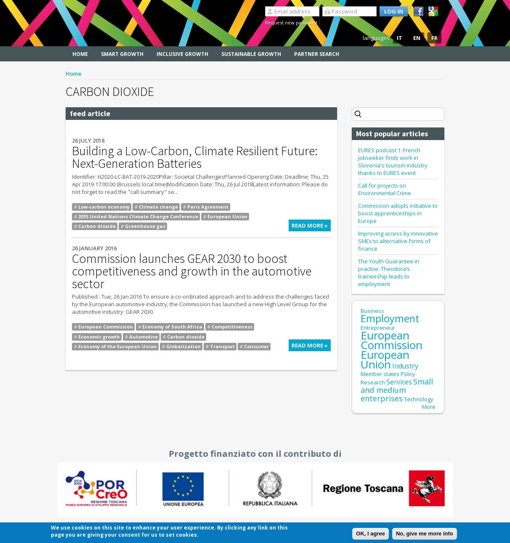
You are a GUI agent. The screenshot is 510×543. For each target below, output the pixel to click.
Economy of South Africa (172, 326)
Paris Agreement (207, 207)
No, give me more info (424, 534)
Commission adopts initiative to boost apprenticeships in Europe (398, 213)
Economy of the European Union (117, 346)
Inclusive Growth (182, 54)
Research (373, 382)
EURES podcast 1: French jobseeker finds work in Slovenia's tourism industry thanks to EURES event (393, 161)
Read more (311, 226)
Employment (390, 318)
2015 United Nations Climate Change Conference (138, 216)
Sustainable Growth (251, 54)
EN (416, 38)
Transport (222, 346)
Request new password (291, 22)
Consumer (256, 346)
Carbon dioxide (97, 226)
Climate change (158, 207)
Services (399, 382)
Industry (405, 366)
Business (372, 311)
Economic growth (99, 337)
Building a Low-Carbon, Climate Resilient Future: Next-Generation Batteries (195, 157)
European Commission (105, 326)
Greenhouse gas (145, 226)
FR (434, 38)
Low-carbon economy (104, 207)
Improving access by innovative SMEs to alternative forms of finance (398, 241)
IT (399, 38)
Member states (380, 374)
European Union (227, 216)
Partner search (316, 54)
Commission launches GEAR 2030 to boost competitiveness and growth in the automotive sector (191, 270)
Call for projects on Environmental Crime (384, 189)
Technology (418, 399)
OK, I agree (370, 534)
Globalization (183, 346)
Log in (393, 11)
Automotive (143, 337)
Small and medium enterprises (397, 389)
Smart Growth (122, 54)
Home (80, 54)
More (429, 407)
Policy (408, 374)
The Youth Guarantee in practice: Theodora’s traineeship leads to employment (388, 272)
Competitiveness (232, 326)
